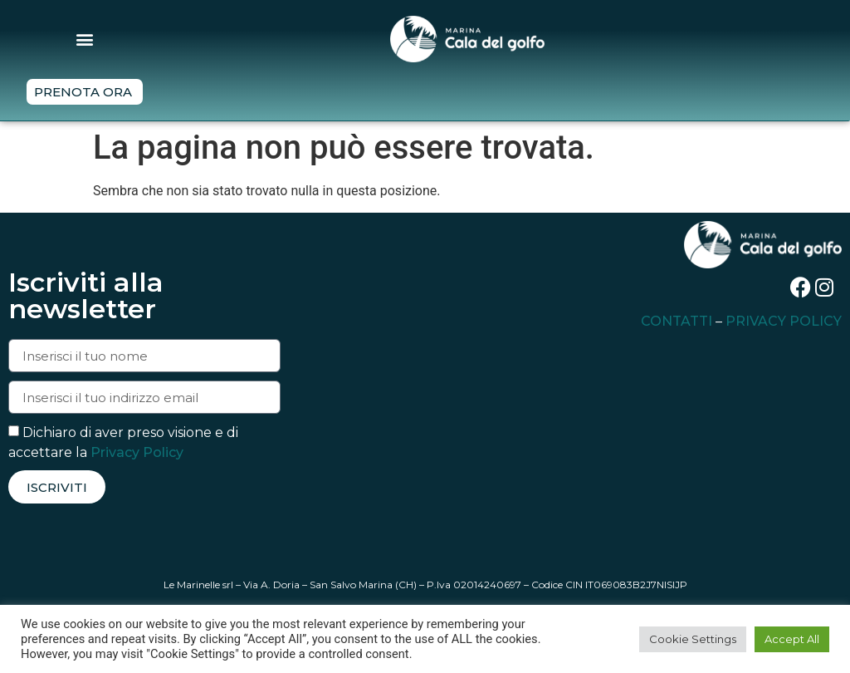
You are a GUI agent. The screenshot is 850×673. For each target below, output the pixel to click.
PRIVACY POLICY (783, 321)
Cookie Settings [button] (692, 639)
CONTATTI (676, 321)
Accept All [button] (792, 639)
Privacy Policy (136, 452)
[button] (85, 38)
